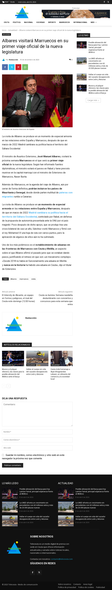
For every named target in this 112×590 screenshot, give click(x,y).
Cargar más (93, 100)
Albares (13, 279)
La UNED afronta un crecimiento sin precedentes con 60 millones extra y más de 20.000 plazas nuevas (98, 63)
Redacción (13, 60)
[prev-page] (4, 386)
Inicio (4, 30)
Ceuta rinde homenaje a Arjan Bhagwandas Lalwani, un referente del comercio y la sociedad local (60, 374)
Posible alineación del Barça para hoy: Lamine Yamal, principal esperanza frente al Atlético (98, 47)
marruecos (24, 279)
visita (33, 279)
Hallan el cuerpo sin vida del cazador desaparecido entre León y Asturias (36, 371)
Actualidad (12, 30)
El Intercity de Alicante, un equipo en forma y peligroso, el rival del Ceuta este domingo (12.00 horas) (18, 298)
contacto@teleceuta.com (62, 559)
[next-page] (8, 386)
